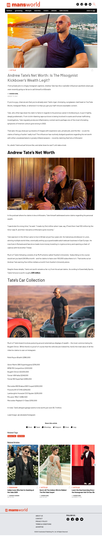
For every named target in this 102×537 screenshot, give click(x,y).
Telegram (57, 427)
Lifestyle (28, 11)
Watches (37, 11)
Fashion (9, 11)
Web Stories (64, 11)
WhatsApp (46, 427)
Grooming (18, 11)
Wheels (54, 11)
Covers (45, 11)
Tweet (37, 427)
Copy (73, 427)
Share (29, 427)
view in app (91, 11)
